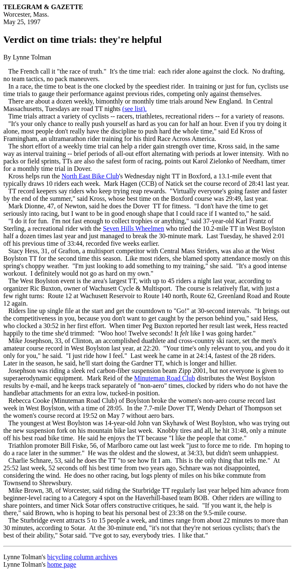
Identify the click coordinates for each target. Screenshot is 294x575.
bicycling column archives (82, 556)
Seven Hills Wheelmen (133, 228)
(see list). (134, 108)
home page (61, 564)
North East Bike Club (90, 176)
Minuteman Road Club (164, 378)
